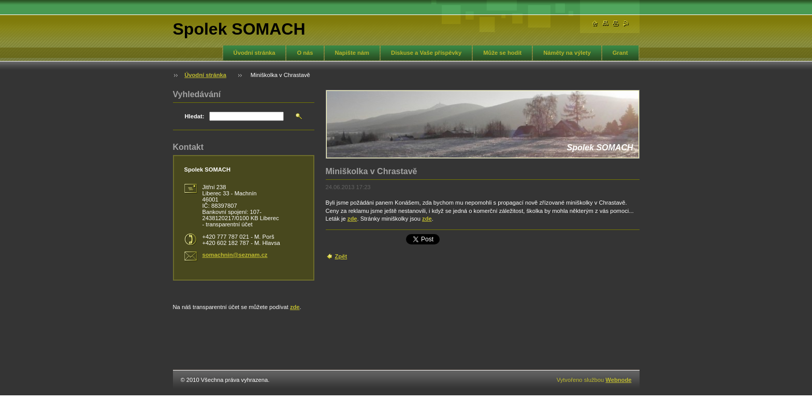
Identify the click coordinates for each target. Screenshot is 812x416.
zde (352, 218)
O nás (305, 53)
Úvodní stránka (255, 53)
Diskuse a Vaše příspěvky (426, 53)
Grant (620, 53)
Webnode (618, 380)
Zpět (341, 256)
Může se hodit (502, 53)
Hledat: (195, 116)
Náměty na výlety (566, 53)
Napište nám (352, 53)
